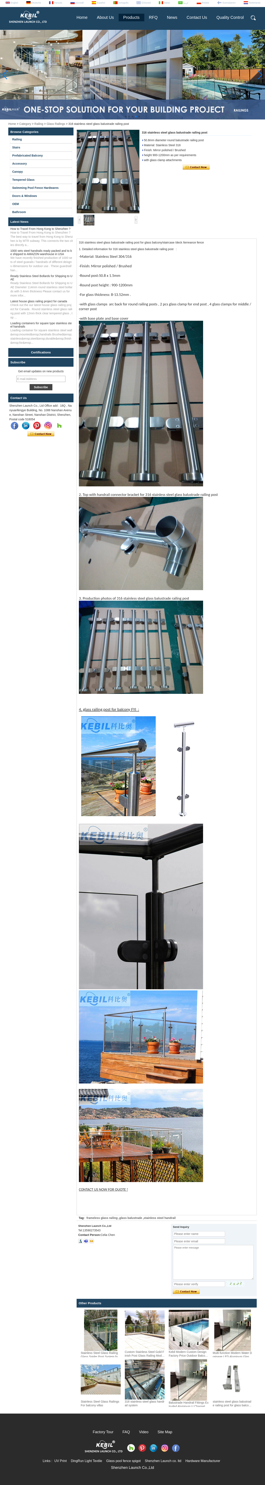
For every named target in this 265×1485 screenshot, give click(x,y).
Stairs (16, 147)
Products (131, 17)
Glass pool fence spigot (123, 1461)
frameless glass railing (102, 1218)
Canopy (17, 171)
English (14, 2)
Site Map (165, 1432)
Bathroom (19, 212)
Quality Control (230, 17)
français (58, 2)
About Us (105, 17)
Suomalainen (229, 2)
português (123, 2)
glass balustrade (130, 1218)
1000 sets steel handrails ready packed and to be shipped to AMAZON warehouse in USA (41, 252)
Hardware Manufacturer (203, 1461)
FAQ (126, 1432)
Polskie (205, 2)
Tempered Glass (23, 179)
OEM (15, 204)
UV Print (60, 1461)
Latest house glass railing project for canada (38, 301)
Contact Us (197, 17)
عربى (186, 2)
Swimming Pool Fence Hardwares (35, 187)
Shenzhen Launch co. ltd (163, 1461)
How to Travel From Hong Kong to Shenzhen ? (40, 228)
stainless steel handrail (160, 1218)
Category (25, 123)
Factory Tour (103, 1432)
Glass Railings (56, 123)
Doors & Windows (24, 196)
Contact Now (41, 434)
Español (101, 2)
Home (81, 17)
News (172, 17)
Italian (167, 2)
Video (143, 1432)
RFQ (153, 17)
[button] (126, 116)
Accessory (19, 163)
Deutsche (36, 2)
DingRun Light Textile (86, 1461)
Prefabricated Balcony (27, 155)
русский (80, 2)
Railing (38, 123)
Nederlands (254, 2)
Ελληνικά (146, 2)
